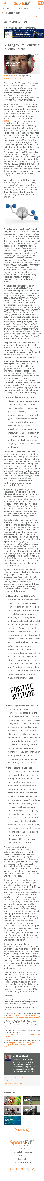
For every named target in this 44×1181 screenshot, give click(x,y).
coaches (7, 120)
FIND (39, 9)
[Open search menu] (5, 3)
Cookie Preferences (22, 1162)
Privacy (22, 1155)
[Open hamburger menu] (2, 3)
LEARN (5, 9)
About (22, 1148)
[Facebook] (16, 1169)
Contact (22, 1158)
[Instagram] (27, 1169)
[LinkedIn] (11, 1169)
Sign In (40, 3)
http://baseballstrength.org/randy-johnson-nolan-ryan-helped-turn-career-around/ (22, 1016)
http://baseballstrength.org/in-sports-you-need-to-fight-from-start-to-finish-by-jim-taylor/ (22, 1044)
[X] (22, 1169)
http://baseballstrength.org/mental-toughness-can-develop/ (22, 1035)
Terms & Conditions (22, 1151)
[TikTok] (33, 1169)
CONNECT (23, 9)
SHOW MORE (22, 1129)
